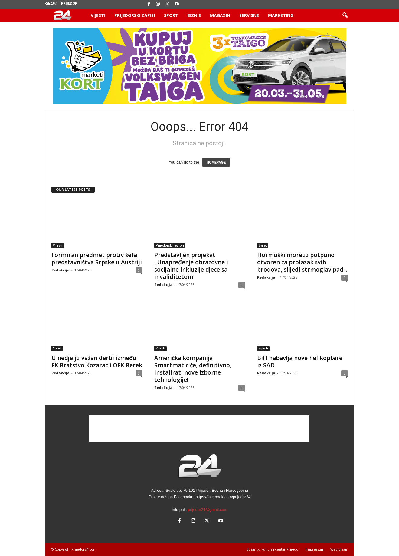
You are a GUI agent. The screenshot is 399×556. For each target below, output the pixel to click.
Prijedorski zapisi (134, 15)
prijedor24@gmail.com (207, 509)
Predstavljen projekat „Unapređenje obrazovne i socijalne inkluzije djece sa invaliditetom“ (191, 266)
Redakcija (60, 270)
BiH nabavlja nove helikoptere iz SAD (299, 361)
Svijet (263, 245)
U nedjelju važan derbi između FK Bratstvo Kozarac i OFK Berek (96, 361)
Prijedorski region (170, 245)
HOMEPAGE (216, 162)
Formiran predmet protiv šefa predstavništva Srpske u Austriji (96, 258)
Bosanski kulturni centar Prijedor (273, 549)
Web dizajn (339, 549)
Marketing (280, 15)
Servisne (249, 15)
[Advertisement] (199, 428)
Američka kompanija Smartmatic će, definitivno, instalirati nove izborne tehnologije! (192, 369)
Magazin (220, 15)
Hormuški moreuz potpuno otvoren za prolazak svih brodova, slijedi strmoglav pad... (302, 262)
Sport (171, 15)
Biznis (194, 15)
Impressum (315, 549)
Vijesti (98, 15)
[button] (345, 15)
